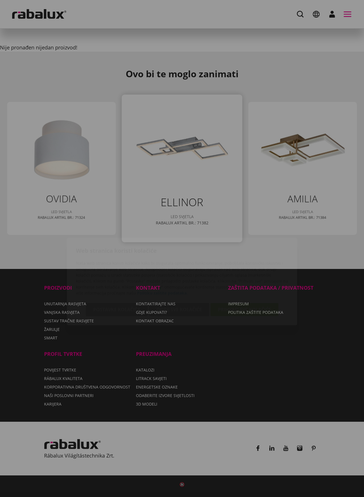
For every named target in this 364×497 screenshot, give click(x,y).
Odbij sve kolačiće (179, 276)
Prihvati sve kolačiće (244, 276)
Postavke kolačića (116, 276)
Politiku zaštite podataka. (162, 260)
